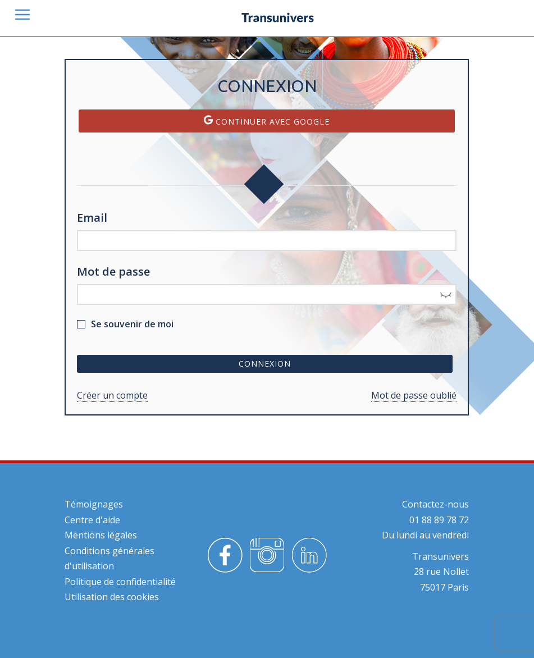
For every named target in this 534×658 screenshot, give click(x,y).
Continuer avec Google (267, 121)
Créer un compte (112, 395)
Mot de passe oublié (414, 395)
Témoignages (94, 504)
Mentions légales (101, 535)
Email (92, 217)
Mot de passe (113, 271)
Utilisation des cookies (112, 597)
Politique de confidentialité (120, 581)
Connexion (265, 363)
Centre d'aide (92, 520)
